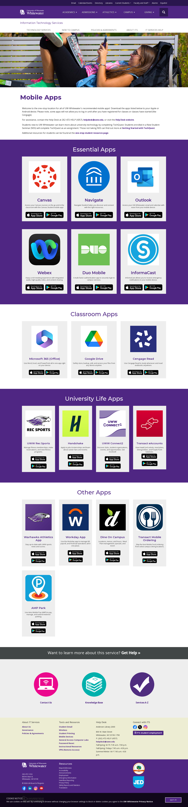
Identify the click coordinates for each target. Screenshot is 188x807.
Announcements (65, 773)
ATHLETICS (110, 12)
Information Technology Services (41, 22)
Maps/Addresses (65, 768)
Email (73, 3)
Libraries (109, 3)
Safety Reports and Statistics (69, 785)
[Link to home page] (32, 12)
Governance (27, 730)
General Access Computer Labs (74, 740)
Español (163, 3)
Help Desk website (124, 119)
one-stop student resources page (91, 132)
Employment (63, 775)
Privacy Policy (64, 783)
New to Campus (70, 30)
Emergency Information (67, 778)
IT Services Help (154, 30)
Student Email (65, 727)
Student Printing (67, 733)
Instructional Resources (70, 746)
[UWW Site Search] (163, 12)
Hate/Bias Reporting (66, 780)
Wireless (63, 730)
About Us (26, 727)
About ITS (132, 30)
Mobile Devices (66, 736)
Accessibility (63, 770)
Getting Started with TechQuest (138, 128)
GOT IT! (173, 800)
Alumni (155, 3)
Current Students (122, 3)
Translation (63, 788)
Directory (99, 3)
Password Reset (66, 743)
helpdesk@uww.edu (93, 119)
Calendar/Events (85, 3)
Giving (149, 12)
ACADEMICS (70, 12)
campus (129, 12)
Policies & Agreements (104, 30)
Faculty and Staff (141, 3)
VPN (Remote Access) (69, 750)
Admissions (90, 12)
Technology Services (39, 30)
